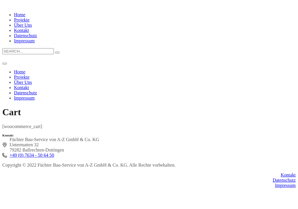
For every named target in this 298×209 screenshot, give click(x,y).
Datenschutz (25, 35)
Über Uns (23, 25)
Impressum (24, 40)
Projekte (21, 19)
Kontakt (21, 30)
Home (19, 14)
